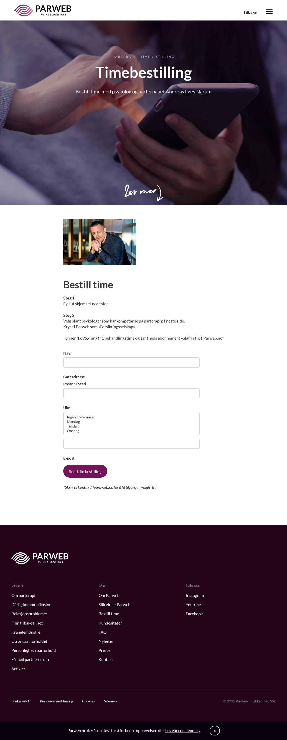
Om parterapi (23, 595)
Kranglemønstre (25, 632)
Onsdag (131, 430)
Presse (104, 650)
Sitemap (110, 701)
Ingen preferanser (131, 417)
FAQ (103, 632)
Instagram (195, 595)
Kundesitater (110, 622)
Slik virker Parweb (114, 604)
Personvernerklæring (56, 701)
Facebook (194, 613)
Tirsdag (131, 426)
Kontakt (106, 659)
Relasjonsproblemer (29, 613)
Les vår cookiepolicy (183, 730)
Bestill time (109, 613)
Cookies (88, 701)
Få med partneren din (30, 659)
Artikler (18, 668)
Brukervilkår (21, 701)
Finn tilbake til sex (27, 622)
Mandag (131, 421)
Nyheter (106, 641)
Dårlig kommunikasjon (31, 604)
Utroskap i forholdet (29, 641)
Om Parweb (109, 595)
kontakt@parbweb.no (96, 487)
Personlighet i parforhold (33, 650)
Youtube (193, 604)
